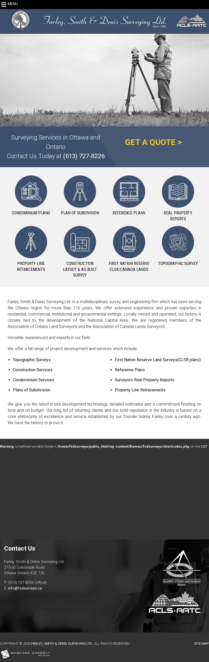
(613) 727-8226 (83, 156)
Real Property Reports (178, 216)
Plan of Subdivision (80, 213)
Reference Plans (128, 213)
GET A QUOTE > (153, 142)
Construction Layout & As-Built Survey (80, 269)
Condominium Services (33, 379)
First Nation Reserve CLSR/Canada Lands (129, 266)
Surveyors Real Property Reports (144, 379)
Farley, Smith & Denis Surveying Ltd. (62, 643)
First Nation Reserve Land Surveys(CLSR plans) (158, 359)
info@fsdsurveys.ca (25, 588)
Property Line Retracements (31, 266)
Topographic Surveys (32, 359)
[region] (104, 67)
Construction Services (33, 369)
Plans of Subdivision (31, 389)
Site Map (201, 643)
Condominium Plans (31, 213)
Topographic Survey (178, 263)
